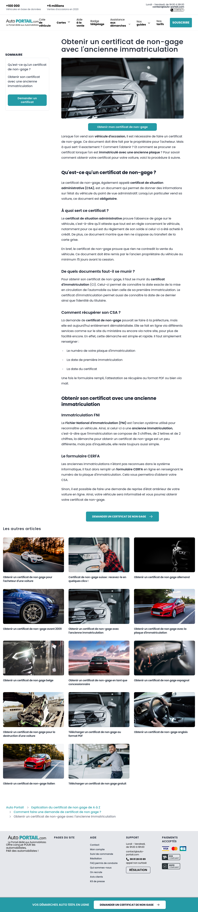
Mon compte (97, 849)
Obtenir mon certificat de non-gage (122, 127)
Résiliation (96, 858)
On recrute (96, 872)
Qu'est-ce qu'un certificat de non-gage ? (27, 67)
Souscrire (180, 22)
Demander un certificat (27, 100)
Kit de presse (97, 881)
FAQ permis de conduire (104, 863)
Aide (80, 22)
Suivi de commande (101, 854)
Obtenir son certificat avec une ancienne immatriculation (24, 81)
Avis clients (96, 876)
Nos (160, 23)
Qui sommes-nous (100, 867)
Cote (45, 22)
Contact (94, 844)
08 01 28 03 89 (138, 859)
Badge (97, 23)
